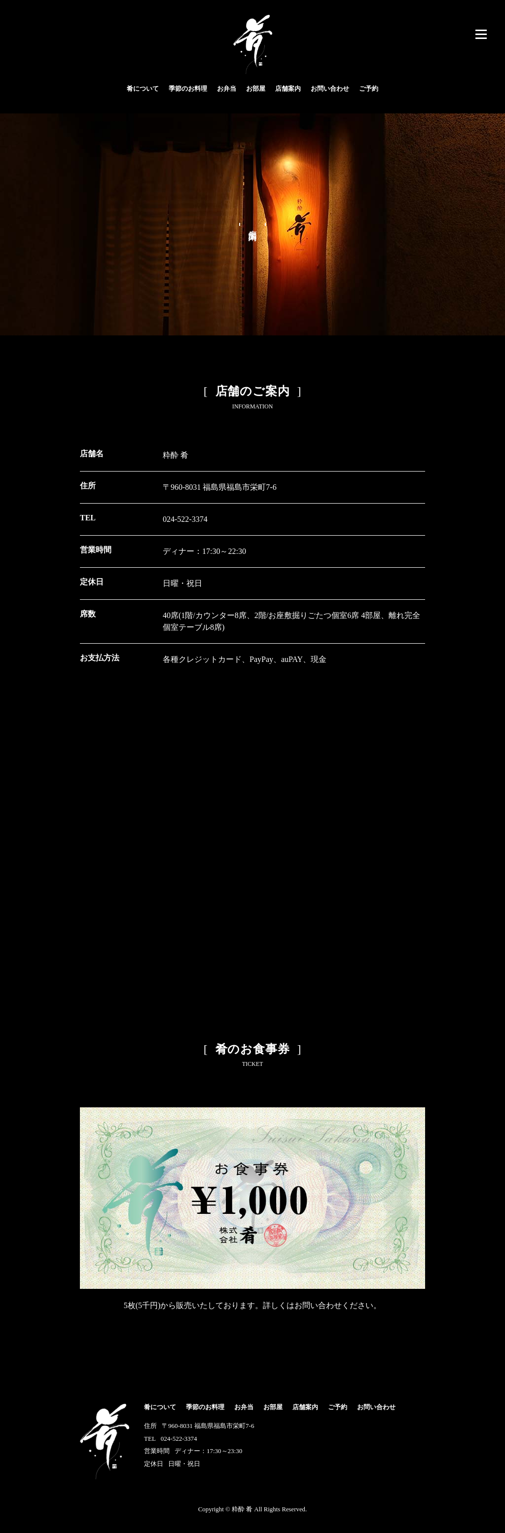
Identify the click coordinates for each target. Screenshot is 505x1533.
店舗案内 (288, 88)
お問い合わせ (330, 88)
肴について (143, 88)
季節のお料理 (188, 88)
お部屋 (255, 88)
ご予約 (368, 88)
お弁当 (226, 88)
